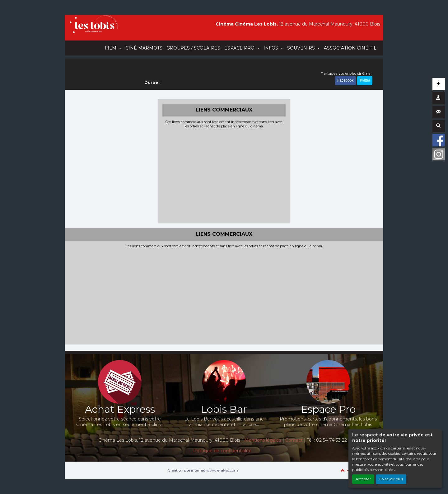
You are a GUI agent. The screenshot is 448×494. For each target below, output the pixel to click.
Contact (294, 440)
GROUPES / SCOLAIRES (193, 48)
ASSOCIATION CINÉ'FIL (350, 48)
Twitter (364, 80)
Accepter (363, 479)
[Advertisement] (224, 175)
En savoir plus (391, 479)
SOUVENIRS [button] (301, 48)
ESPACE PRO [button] (240, 48)
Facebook (345, 80)
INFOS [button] (271, 48)
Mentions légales (262, 440)
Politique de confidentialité (222, 451)
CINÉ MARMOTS (143, 48)
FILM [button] (111, 48)
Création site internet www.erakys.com (203, 470)
